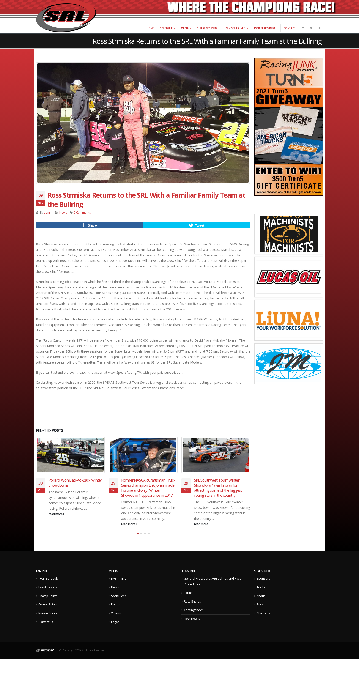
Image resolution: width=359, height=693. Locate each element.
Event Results (47, 594)
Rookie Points (47, 620)
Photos (116, 611)
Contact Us (45, 628)
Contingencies (194, 617)
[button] (138, 540)
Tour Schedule (48, 585)
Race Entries (192, 608)
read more (56, 514)
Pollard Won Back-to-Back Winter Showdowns (75, 482)
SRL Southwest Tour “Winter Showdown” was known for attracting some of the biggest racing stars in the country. (218, 487)
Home (150, 28)
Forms (188, 599)
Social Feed (119, 603)
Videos (116, 620)
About (261, 603)
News (63, 212)
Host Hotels (192, 625)
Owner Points (47, 611)
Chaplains (263, 620)
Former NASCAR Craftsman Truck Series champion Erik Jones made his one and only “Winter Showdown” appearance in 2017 (148, 487)
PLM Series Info (235, 28)
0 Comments (82, 212)
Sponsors (263, 585)
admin (48, 212)
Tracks (261, 594)
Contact (290, 28)
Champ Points (48, 603)
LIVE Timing (118, 585)
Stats (260, 611)
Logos (115, 628)
